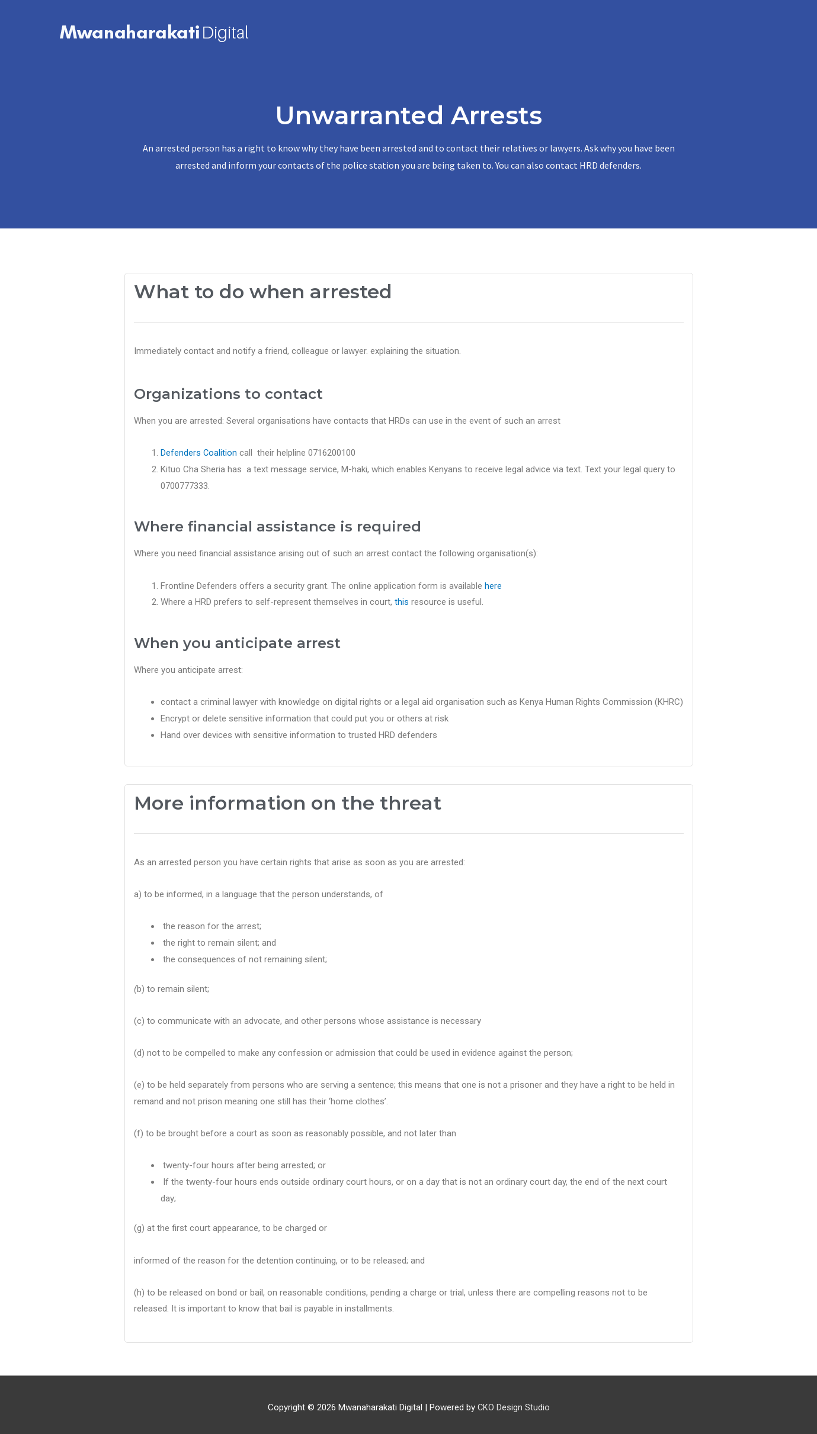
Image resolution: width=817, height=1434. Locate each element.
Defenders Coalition (200, 447)
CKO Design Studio (513, 1401)
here (493, 580)
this (402, 596)
